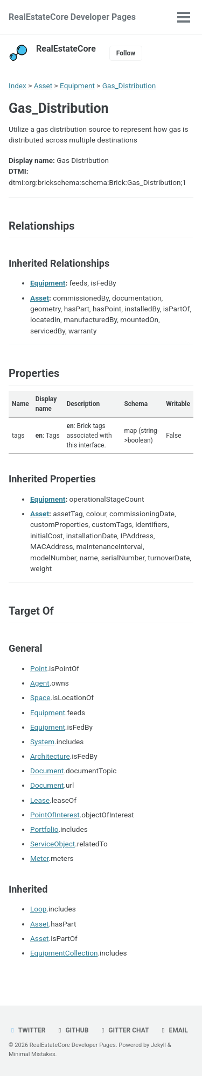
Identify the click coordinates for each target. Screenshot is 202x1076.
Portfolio (44, 829)
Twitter (27, 1030)
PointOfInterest (55, 814)
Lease (40, 800)
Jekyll (158, 1045)
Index (17, 85)
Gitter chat (124, 1030)
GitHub (71, 1030)
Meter (39, 858)
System (42, 741)
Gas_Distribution (129, 85)
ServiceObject (52, 843)
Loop (38, 908)
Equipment (77, 85)
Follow (125, 53)
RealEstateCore (66, 49)
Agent (40, 683)
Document (47, 770)
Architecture (50, 756)
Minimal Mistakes (32, 1054)
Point (38, 668)
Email (173, 1030)
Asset (43, 85)
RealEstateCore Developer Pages (72, 17)
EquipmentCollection (63, 953)
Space (40, 697)
